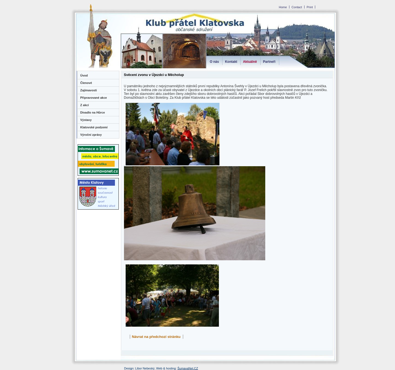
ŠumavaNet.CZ (187, 368)
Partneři (269, 62)
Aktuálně (250, 62)
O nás (214, 62)
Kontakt (231, 62)
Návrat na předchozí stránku (156, 337)
